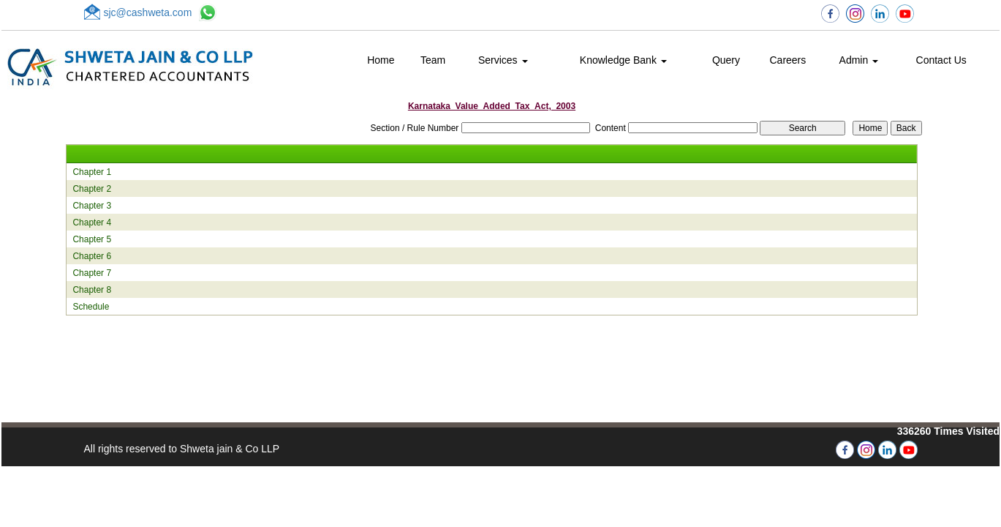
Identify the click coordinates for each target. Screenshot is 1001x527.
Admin (859, 60)
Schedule (90, 307)
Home (380, 60)
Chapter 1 (91, 172)
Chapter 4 (91, 222)
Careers (787, 60)
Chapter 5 (91, 239)
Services (503, 60)
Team (432, 60)
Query (726, 60)
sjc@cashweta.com (148, 12)
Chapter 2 (91, 189)
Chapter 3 (91, 206)
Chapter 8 (91, 290)
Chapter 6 (91, 256)
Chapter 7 (91, 273)
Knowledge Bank (623, 60)
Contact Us (941, 60)
